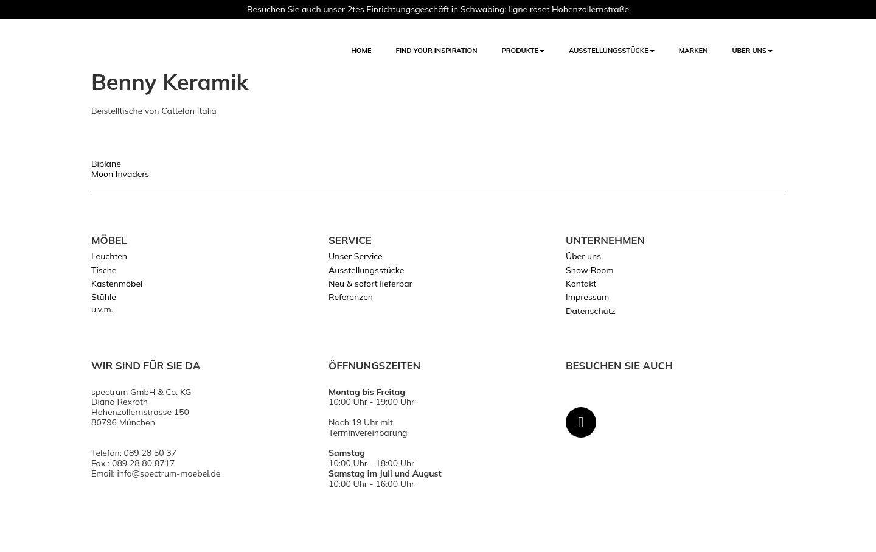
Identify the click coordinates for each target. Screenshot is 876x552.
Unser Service (355, 256)
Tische (103, 270)
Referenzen (350, 297)
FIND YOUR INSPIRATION (437, 50)
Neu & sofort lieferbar (370, 283)
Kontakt (581, 283)
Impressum (587, 297)
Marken (693, 50)
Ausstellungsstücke (366, 270)
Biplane (106, 163)
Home (361, 50)
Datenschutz (591, 311)
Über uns (752, 50)
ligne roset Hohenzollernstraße (569, 9)
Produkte (523, 50)
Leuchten (109, 256)
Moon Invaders (120, 174)
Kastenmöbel (116, 283)
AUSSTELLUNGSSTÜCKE (612, 50)
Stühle (103, 297)
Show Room (589, 270)
